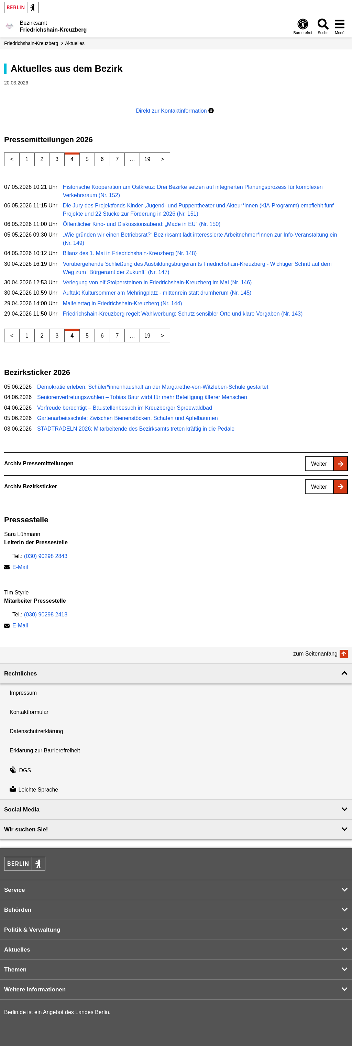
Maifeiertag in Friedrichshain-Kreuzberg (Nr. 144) (122, 303)
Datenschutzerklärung (36, 731)
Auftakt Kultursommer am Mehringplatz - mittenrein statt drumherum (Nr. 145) (157, 293)
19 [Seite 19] (147, 159)
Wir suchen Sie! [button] (26, 829)
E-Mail (20, 567)
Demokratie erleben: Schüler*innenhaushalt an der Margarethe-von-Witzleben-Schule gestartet (152, 387)
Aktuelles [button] (17, 949)
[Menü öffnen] (339, 26)
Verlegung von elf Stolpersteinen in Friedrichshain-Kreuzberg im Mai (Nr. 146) (157, 282)
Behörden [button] (17, 910)
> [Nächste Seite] (162, 159)
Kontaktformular (29, 712)
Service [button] (14, 890)
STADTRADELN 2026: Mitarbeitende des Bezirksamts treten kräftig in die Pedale (135, 429)
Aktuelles (75, 43)
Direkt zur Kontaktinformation (175, 111)
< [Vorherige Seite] (11, 159)
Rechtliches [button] (20, 673)
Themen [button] (15, 969)
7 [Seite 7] (117, 159)
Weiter (319, 464)
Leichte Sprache (34, 790)
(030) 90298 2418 (45, 614)
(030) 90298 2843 (45, 556)
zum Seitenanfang (315, 654)
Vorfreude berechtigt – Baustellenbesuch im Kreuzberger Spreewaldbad (124, 408)
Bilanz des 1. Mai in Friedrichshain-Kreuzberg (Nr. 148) (130, 253)
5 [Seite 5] (87, 159)
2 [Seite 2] (42, 159)
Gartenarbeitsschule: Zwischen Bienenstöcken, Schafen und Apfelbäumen (127, 418)
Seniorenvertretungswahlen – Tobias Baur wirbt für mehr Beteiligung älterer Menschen (142, 397)
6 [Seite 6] (102, 159)
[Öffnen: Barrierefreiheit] (303, 26)
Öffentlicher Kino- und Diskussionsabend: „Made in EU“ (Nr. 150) (142, 224)
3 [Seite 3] (56, 159)
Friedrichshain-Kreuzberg (31, 43)
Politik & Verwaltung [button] (32, 929)
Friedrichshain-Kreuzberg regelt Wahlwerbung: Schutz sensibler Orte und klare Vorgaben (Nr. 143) (183, 314)
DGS (20, 770)
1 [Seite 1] (27, 159)
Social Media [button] (22, 809)
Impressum (23, 693)
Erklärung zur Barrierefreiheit (45, 750)
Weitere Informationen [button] (35, 989)
